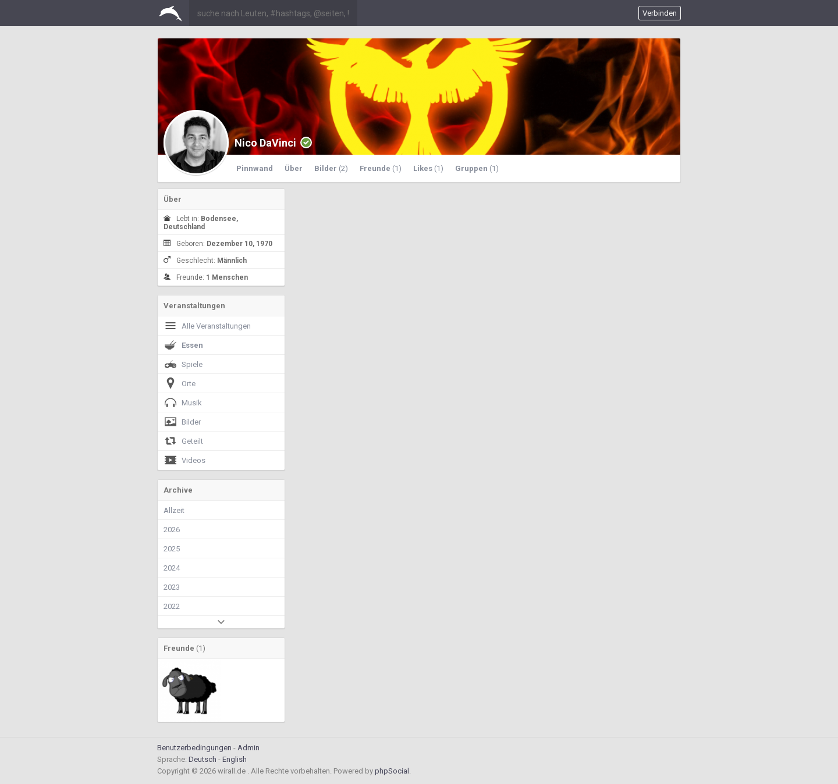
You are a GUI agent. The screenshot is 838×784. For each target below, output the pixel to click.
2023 (172, 587)
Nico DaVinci (265, 143)
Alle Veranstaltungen (207, 326)
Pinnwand (254, 168)
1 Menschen (227, 277)
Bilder (331, 168)
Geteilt (183, 441)
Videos (184, 460)
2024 (172, 568)
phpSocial (392, 771)
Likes (428, 168)
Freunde (381, 168)
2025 (172, 548)
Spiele (183, 364)
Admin (248, 747)
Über (294, 168)
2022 (172, 606)
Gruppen (477, 168)
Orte (180, 383)
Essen (183, 345)
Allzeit (174, 510)
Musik (183, 402)
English (234, 759)
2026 (172, 529)
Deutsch (202, 759)
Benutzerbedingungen (194, 747)
